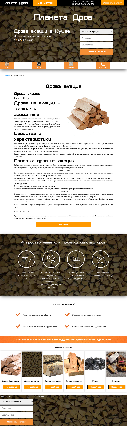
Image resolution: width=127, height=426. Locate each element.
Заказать (63, 224)
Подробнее (11, 387)
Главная (7, 75)
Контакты (103, 65)
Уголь (39, 65)
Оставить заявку (112, 3)
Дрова (7, 65)
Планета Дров (15, 3)
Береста (71, 65)
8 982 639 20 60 (83, 3)
